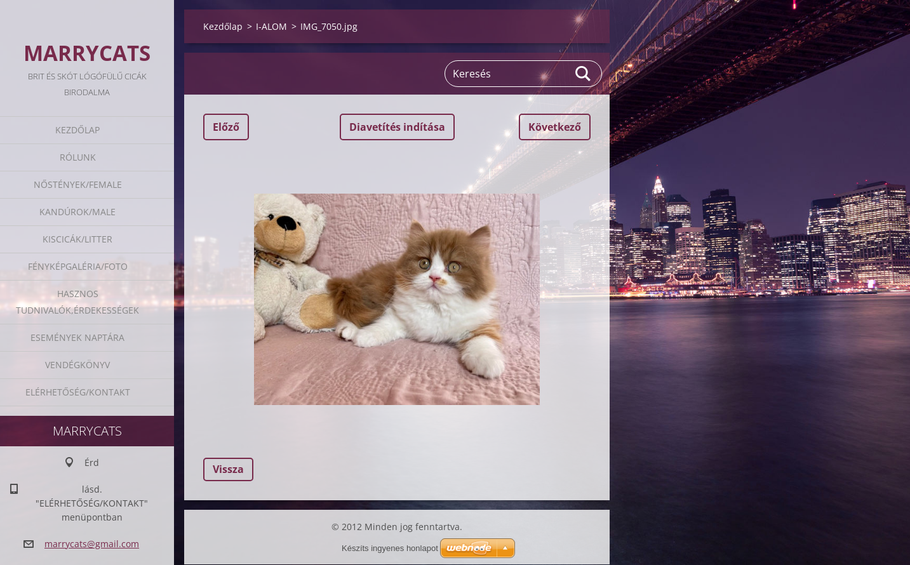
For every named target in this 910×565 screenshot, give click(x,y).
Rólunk (78, 157)
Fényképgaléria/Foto (78, 266)
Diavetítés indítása (397, 127)
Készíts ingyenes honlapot (390, 548)
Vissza (228, 469)
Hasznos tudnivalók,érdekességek (77, 302)
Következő (554, 127)
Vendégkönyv (77, 365)
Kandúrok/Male (77, 212)
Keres (583, 73)
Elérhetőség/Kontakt (77, 392)
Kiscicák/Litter (77, 239)
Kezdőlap (77, 130)
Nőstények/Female (78, 184)
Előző (226, 127)
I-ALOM (271, 26)
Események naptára (77, 337)
